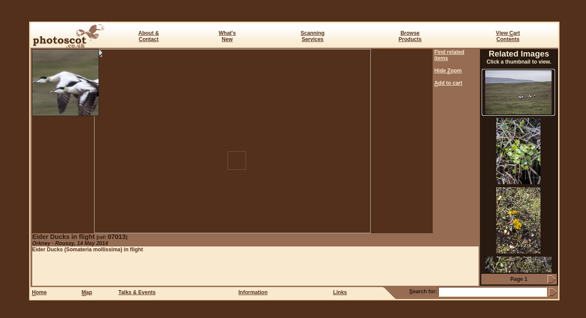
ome (39, 292)
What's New (227, 36)
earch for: (423, 291)
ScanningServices (312, 36)
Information (253, 292)
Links (340, 292)
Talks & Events (137, 292)
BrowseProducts (410, 36)
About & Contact (148, 36)
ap (87, 292)
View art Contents (508, 36)
